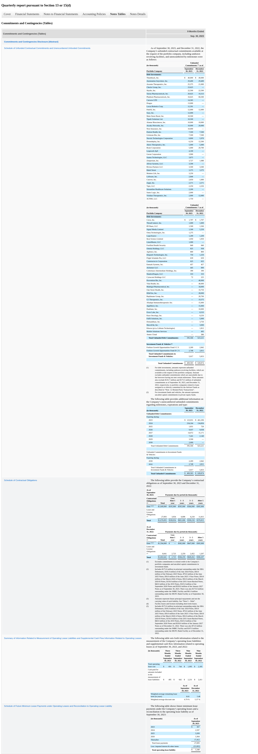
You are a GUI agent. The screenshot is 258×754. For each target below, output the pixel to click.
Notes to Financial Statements (61, 14)
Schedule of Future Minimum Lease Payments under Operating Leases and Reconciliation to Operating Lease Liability (58, 706)
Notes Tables (118, 14)
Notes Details (138, 14)
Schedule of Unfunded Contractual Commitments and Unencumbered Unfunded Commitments (47, 48)
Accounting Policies (94, 14)
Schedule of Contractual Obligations (20, 480)
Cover (7, 14)
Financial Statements (27, 14)
